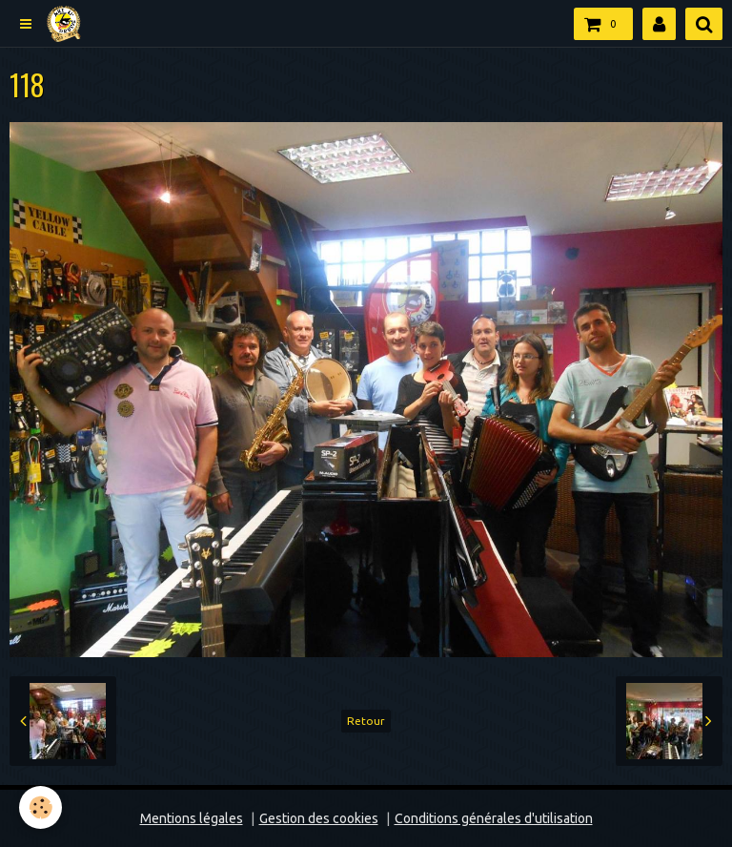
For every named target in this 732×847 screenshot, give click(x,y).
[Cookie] (40, 807)
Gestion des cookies (318, 818)
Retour (366, 720)
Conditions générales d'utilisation (494, 818)
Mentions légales (191, 818)
